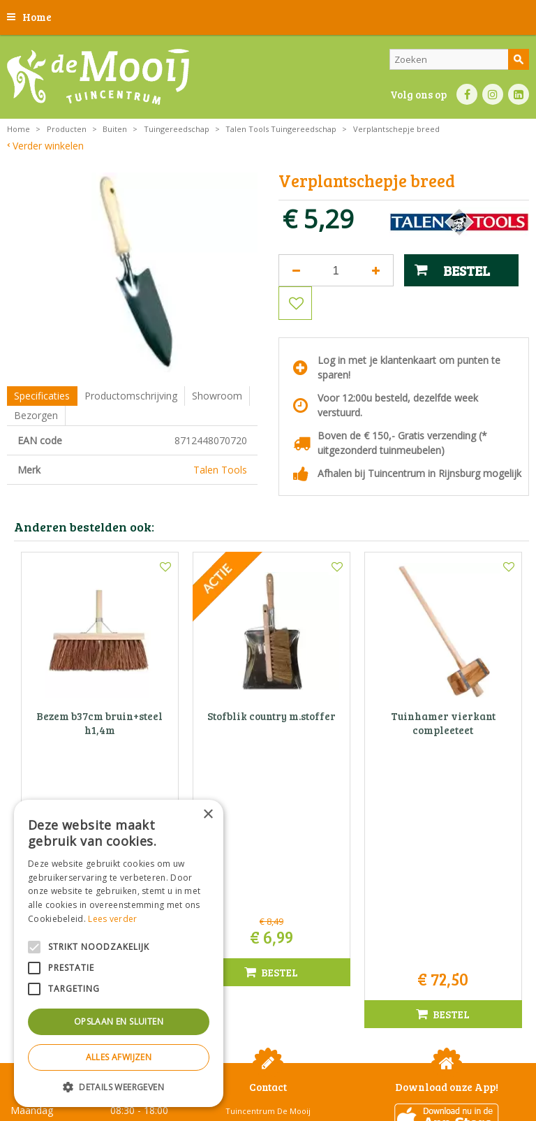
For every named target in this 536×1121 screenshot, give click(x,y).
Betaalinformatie (413, 1062)
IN (492, 94)
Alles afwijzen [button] (119, 1057)
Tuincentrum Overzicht (303, 1085)
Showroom (217, 395)
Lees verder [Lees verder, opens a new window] (112, 919)
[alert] (118, 953)
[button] (118, 1086)
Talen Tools (220, 469)
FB (466, 94)
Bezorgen (36, 415)
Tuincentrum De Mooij (268, 883)
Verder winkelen (48, 145)
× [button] (207, 814)
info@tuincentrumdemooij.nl (272, 942)
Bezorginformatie (341, 1062)
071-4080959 (273, 927)
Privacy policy (478, 1062)
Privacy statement (266, 1062)
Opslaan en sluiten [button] (118, 1021)
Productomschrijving (130, 395)
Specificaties (42, 395)
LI (518, 94)
